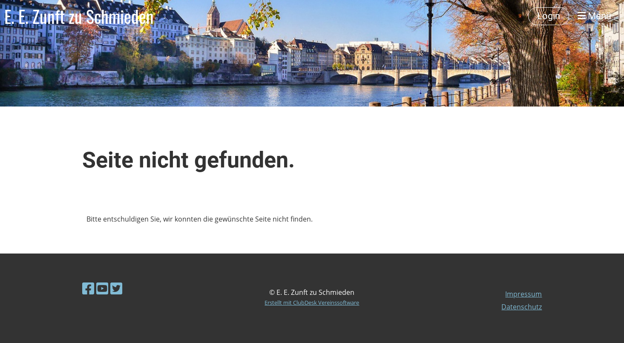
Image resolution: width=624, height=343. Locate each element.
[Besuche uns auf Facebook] (88, 288)
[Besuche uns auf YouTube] (102, 288)
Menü (594, 16)
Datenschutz (521, 306)
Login (548, 16)
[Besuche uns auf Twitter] (116, 288)
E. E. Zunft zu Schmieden (79, 16)
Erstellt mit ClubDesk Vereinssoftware (312, 302)
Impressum (523, 294)
